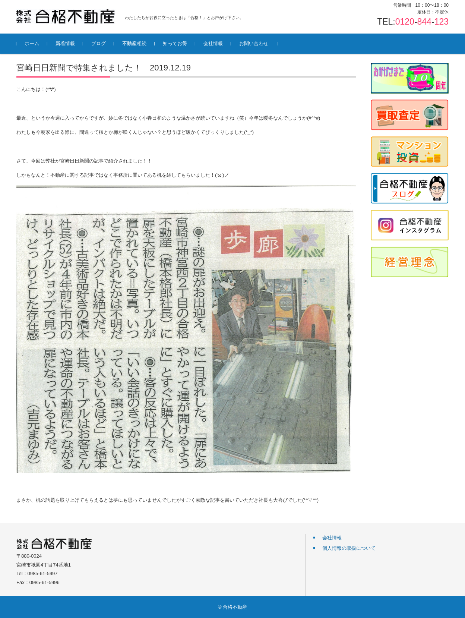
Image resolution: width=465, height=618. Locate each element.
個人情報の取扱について (349, 548)
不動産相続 (134, 43)
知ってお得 (175, 43)
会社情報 (213, 43)
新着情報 (65, 43)
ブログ (98, 43)
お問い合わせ (253, 43)
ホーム (32, 43)
